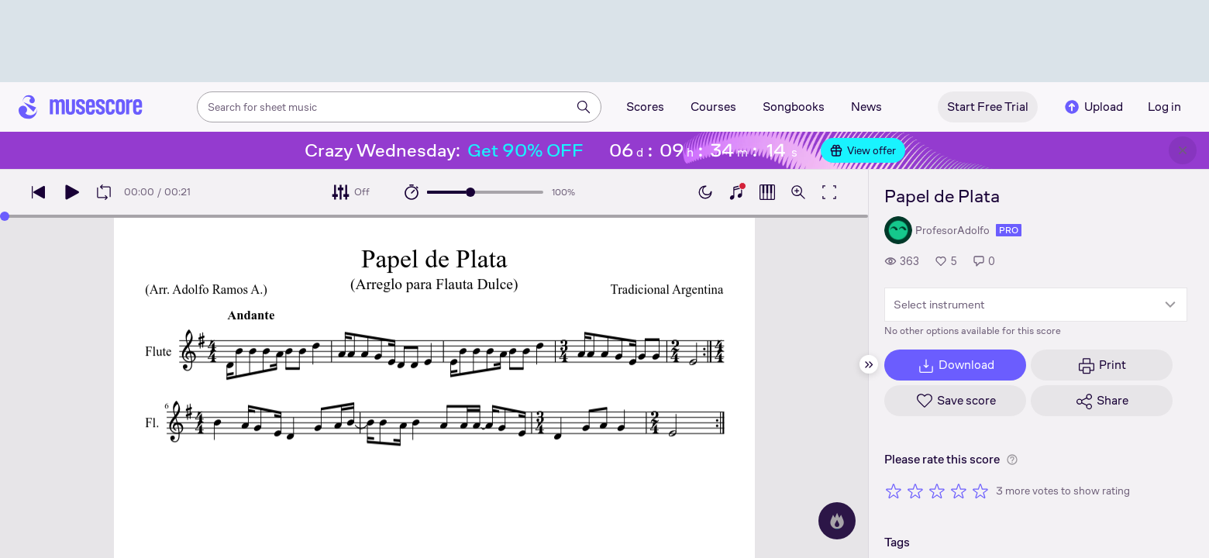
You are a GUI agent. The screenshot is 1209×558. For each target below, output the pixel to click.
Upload (1093, 107)
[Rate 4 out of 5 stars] (958, 490)
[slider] (470, 192)
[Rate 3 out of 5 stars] (937, 490)
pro (1008, 230)
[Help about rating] (1012, 459)
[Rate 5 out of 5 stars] (980, 490)
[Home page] (81, 107)
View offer (863, 150)
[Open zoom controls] (798, 192)
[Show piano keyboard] (736, 192)
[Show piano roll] (767, 192)
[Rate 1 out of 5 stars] (893, 490)
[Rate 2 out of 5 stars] (915, 490)
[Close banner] (1183, 150)
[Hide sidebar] (868, 364)
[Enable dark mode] (705, 192)
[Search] (584, 107)
